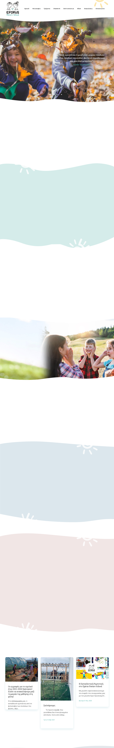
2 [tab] (54, 94)
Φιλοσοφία (34, 8)
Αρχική (23, 8)
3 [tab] (57, 94)
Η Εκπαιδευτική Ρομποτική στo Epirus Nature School (91, 682)
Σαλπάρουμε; (49, 703)
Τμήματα (46, 8)
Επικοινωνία (101, 8)
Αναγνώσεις (88, 8)
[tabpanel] (57, 58)
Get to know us (66, 8)
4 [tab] (61, 94)
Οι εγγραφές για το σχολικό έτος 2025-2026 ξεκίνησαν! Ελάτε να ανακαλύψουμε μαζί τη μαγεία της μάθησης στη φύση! (21, 689)
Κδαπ (77, 8)
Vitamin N (56, 8)
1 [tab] (50, 94)
